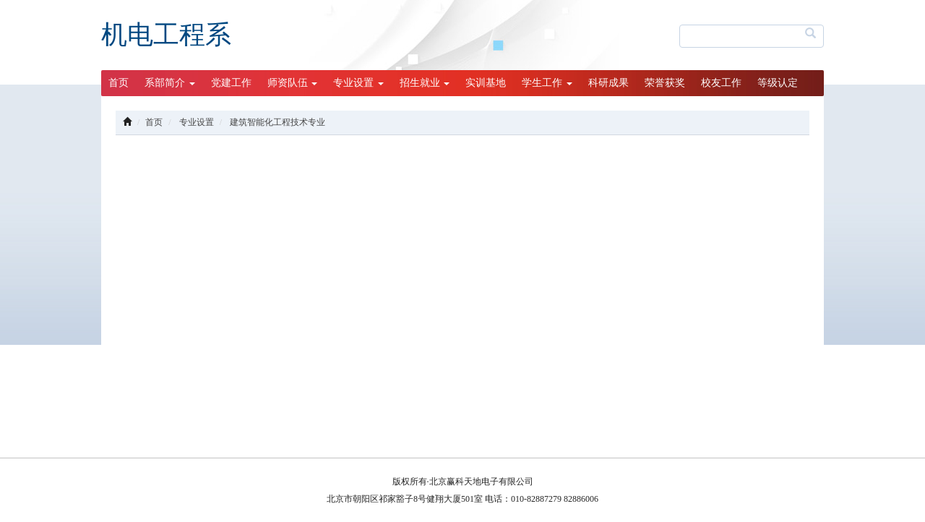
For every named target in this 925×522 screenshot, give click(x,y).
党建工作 (231, 82)
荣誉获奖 (665, 82)
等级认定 (777, 82)
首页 (118, 82)
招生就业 (425, 82)
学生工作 (547, 82)
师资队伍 (292, 82)
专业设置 (358, 82)
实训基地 (485, 82)
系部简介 (170, 82)
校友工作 (721, 82)
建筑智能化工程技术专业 (277, 122)
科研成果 (608, 82)
